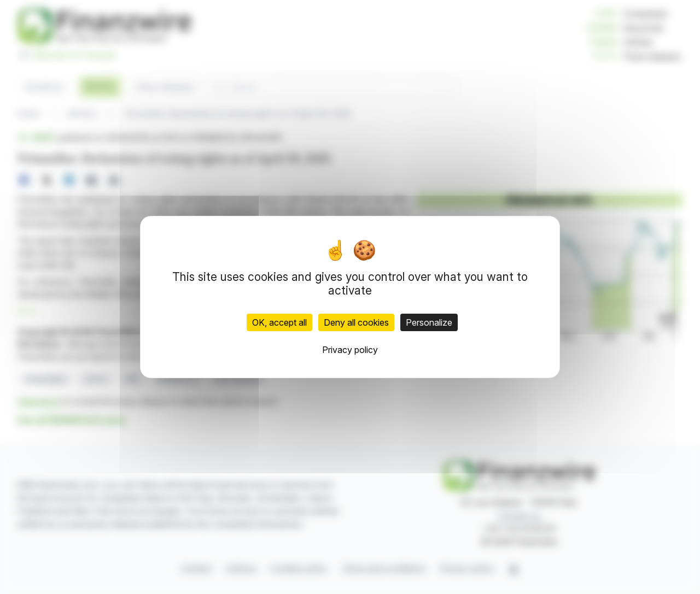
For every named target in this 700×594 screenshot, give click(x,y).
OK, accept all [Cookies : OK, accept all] (279, 322)
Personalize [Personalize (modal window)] (429, 322)
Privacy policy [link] (350, 349)
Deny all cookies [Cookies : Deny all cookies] (356, 322)
